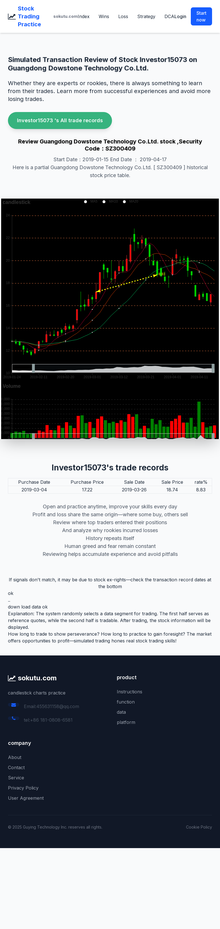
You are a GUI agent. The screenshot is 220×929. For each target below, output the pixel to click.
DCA (169, 16)
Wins (104, 16)
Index (84, 16)
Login (180, 16)
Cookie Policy (199, 827)
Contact (16, 767)
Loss (123, 16)
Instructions (129, 691)
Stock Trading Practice (29, 16)
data (121, 712)
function (126, 702)
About (14, 757)
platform (126, 722)
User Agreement (26, 798)
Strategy (146, 16)
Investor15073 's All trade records (60, 120)
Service (16, 777)
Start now (201, 16)
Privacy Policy (23, 788)
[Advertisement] (110, 887)
